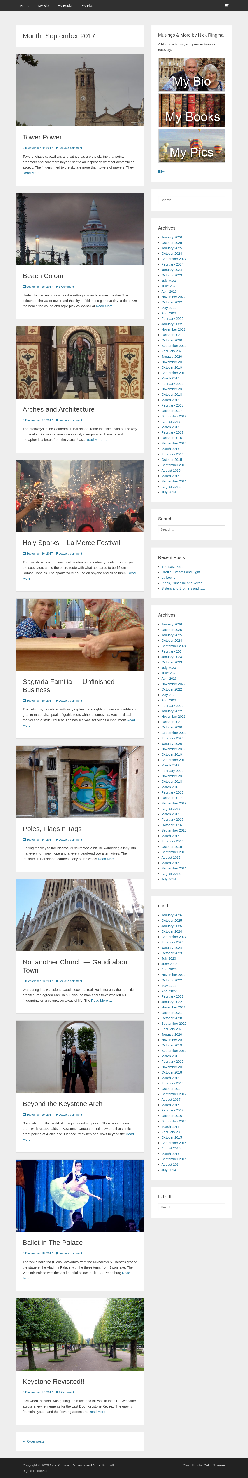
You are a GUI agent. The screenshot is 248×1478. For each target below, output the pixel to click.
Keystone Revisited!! (53, 1381)
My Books (65, 5)
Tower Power (42, 137)
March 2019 (170, 378)
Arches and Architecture (59, 409)
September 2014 (174, 481)
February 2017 (173, 432)
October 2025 (172, 242)
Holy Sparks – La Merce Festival (71, 542)
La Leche (169, 577)
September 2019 (174, 373)
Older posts (33, 1441)
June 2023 (169, 286)
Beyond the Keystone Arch (63, 1103)
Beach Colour (43, 276)
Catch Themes (214, 1465)
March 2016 (170, 449)
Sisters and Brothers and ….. (183, 588)
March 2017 (170, 427)
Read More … (33, 173)
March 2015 (170, 476)
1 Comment (66, 286)
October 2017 (172, 411)
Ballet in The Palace (53, 1242)
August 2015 (171, 470)
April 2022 (169, 313)
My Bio (43, 5)
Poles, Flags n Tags (52, 828)
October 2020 (172, 340)
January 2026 (172, 237)
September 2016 (174, 443)
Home (24, 5)
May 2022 (169, 308)
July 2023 (169, 280)
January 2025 (172, 248)
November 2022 (174, 297)
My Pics (87, 5)
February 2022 (173, 318)
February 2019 (173, 383)
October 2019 (172, 367)
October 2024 (172, 253)
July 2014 (169, 492)
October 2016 (172, 438)
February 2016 (173, 454)
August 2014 (171, 487)
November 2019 (174, 362)
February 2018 (173, 405)
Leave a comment (70, 148)
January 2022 (172, 324)
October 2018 (172, 394)
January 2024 (172, 270)
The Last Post (172, 567)
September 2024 (174, 259)
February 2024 (173, 264)
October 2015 (172, 459)
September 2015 (174, 465)
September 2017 (174, 416)
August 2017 (171, 421)
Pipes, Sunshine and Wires (182, 583)
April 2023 (169, 291)
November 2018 (174, 389)
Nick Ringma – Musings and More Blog (79, 1465)
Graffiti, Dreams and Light (181, 572)
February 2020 (173, 351)
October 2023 (172, 275)
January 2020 (172, 356)
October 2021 (172, 335)
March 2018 (170, 400)
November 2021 (174, 329)
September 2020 (174, 346)
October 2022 (172, 302)
